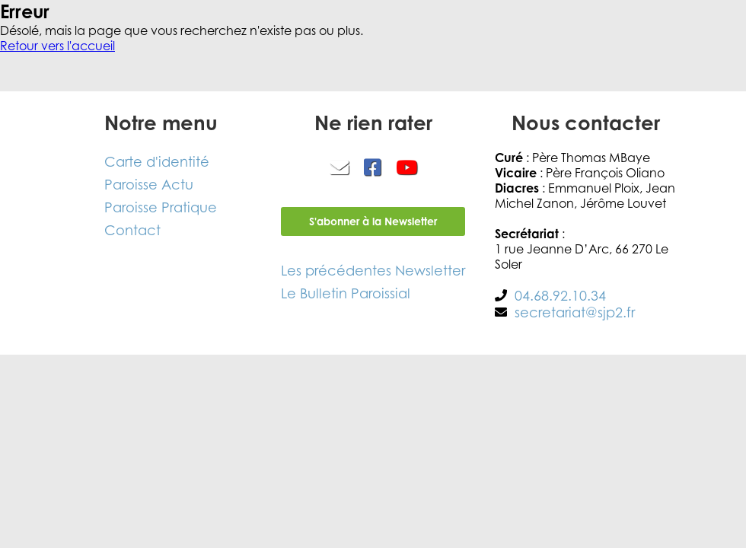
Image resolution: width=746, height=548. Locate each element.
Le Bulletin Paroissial (345, 293)
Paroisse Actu (148, 184)
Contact (132, 229)
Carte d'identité (156, 161)
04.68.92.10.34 (560, 295)
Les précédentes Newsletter (373, 270)
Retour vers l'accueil (57, 45)
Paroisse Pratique (160, 207)
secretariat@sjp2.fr (575, 312)
